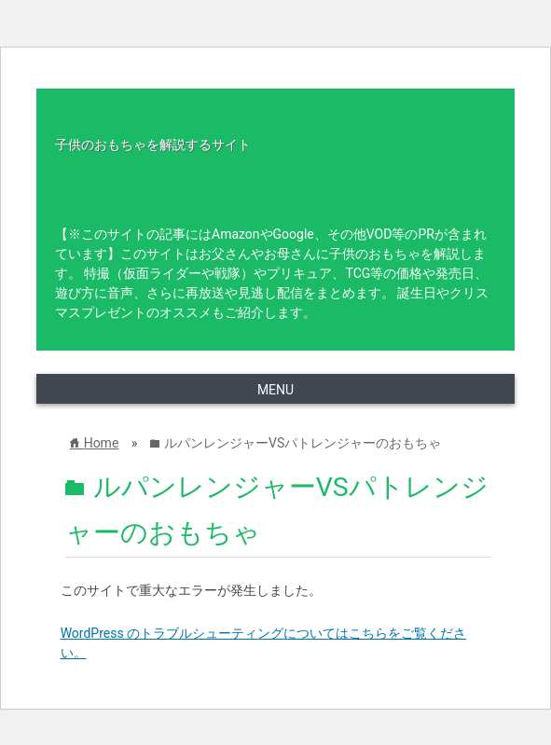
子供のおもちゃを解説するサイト (153, 144)
